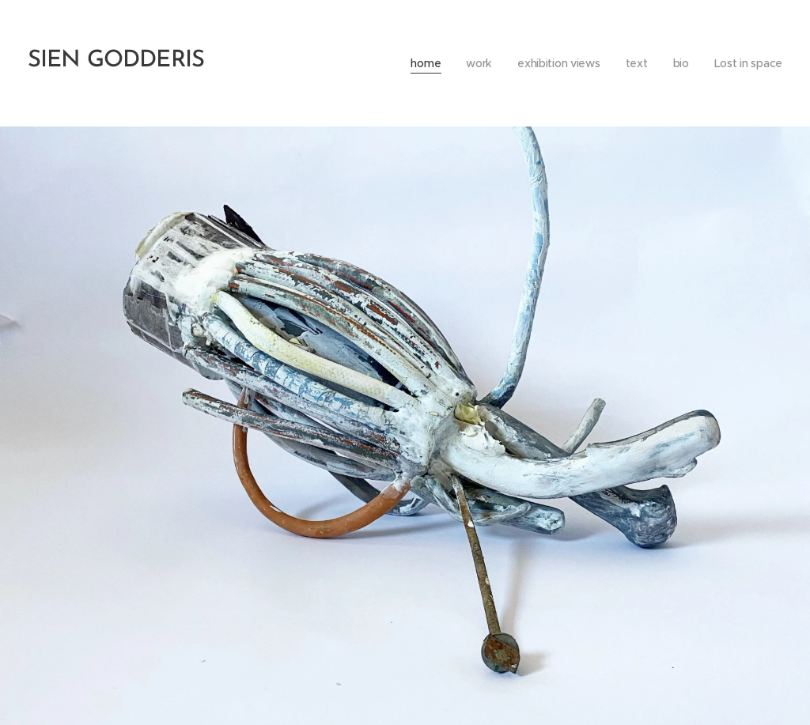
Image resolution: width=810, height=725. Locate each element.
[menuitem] (421, 63)
